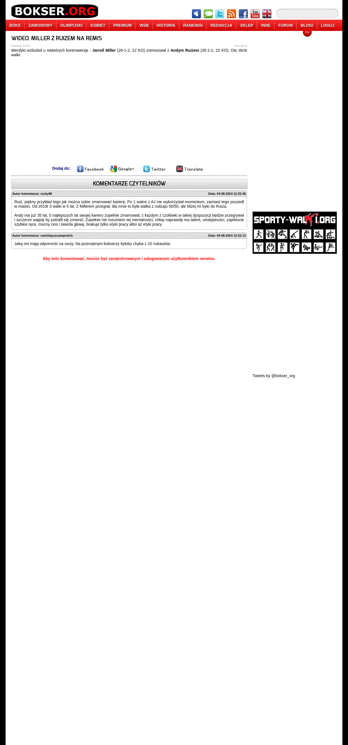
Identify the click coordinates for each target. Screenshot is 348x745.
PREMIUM (122, 25)
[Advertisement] (273, 119)
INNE (265, 25)
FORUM (285, 25)
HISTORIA (166, 25)
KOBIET (97, 25)
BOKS (14, 25)
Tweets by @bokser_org (274, 375)
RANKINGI (193, 25)
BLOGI (307, 25)
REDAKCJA (221, 25)
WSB (144, 25)
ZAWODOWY (40, 25)
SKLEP (246, 25)
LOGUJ (328, 25)
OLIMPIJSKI (71, 25)
